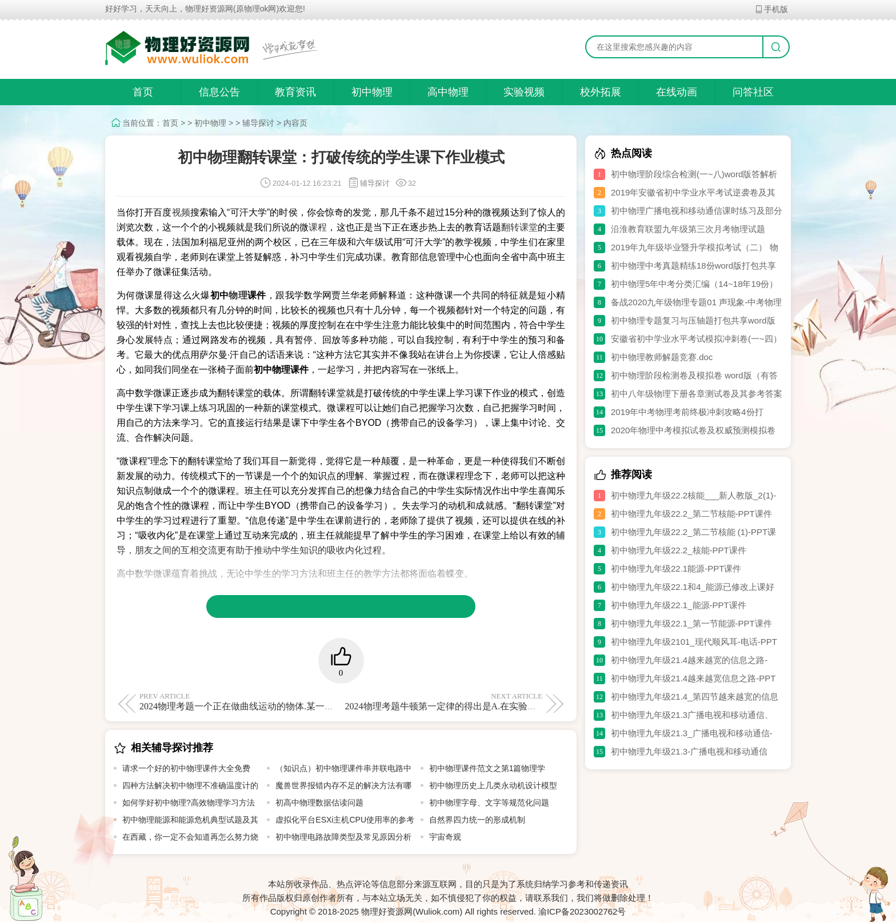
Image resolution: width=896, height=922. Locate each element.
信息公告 (219, 92)
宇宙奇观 (445, 836)
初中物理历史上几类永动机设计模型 (493, 785)
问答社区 (753, 92)
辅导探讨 (258, 122)
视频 (181, 212)
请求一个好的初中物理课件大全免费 (186, 768)
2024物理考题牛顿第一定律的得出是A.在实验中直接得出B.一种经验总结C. (495, 701)
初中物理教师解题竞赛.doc (662, 357)
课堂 (528, 227)
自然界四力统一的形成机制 (477, 819)
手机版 (771, 9)
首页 (143, 92)
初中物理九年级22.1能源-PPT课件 (676, 568)
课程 (318, 227)
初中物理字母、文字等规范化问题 (489, 802)
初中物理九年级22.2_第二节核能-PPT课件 (691, 513)
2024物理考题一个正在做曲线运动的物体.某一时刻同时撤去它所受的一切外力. (297, 701)
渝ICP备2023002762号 (582, 911)
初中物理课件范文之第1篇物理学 (487, 768)
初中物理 (372, 92)
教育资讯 (295, 92)
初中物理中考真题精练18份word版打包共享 (693, 265)
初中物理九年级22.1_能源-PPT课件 (678, 605)
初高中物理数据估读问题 (319, 802)
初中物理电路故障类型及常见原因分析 (343, 836)
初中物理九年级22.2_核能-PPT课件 (678, 550)
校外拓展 (600, 92)
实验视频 (524, 92)
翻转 (510, 227)
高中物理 (448, 92)
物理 (238, 295)
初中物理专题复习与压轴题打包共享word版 (693, 320)
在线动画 (676, 92)
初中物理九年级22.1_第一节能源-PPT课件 (691, 623)
